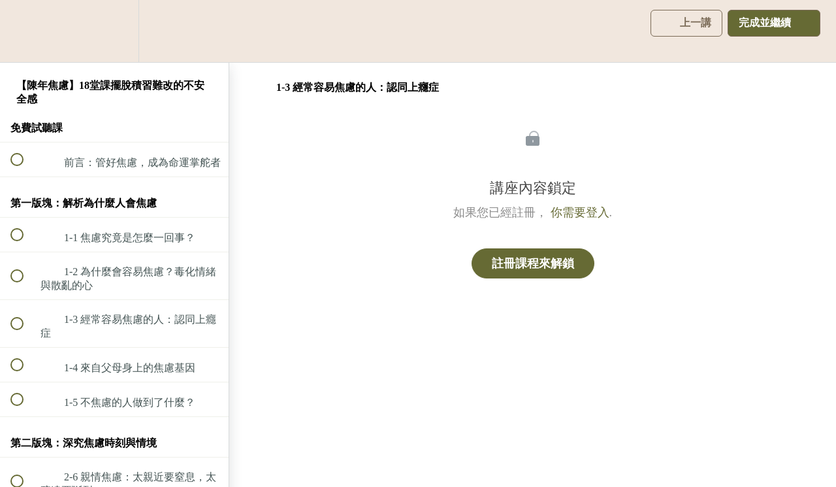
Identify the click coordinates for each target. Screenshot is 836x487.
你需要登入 (580, 212)
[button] (24, 31)
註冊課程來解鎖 (533, 263)
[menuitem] (114, 31)
